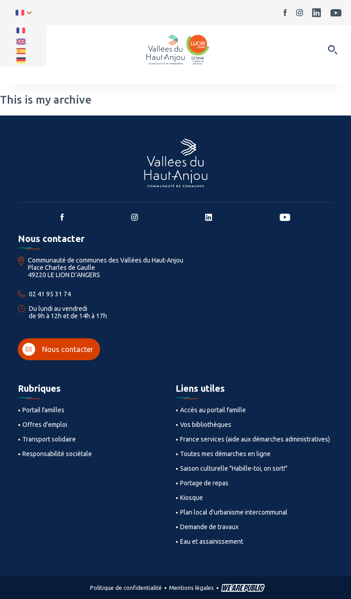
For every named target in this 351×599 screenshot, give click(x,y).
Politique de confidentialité (126, 587)
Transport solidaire (49, 439)
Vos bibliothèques (205, 424)
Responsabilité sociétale (57, 453)
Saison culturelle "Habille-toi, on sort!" (233, 468)
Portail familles (43, 410)
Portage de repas (204, 483)
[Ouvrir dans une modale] (332, 50)
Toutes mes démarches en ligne (225, 453)
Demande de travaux (209, 527)
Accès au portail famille (213, 410)
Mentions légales (191, 587)
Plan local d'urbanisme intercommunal (233, 512)
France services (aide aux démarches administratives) (255, 439)
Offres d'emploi (44, 424)
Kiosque (191, 497)
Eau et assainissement (211, 541)
